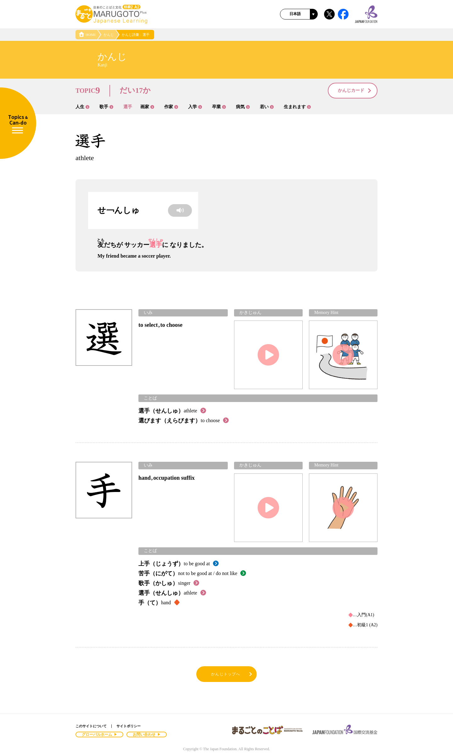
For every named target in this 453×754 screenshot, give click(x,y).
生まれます (297, 106)
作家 (171, 106)
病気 (243, 106)
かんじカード (355, 91)
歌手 (106, 106)
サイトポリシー (128, 726)
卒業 (219, 106)
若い (267, 106)
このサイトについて (91, 726)
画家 (147, 106)
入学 (195, 106)
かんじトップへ (232, 674)
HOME (87, 34)
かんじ (108, 34)
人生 (82, 106)
